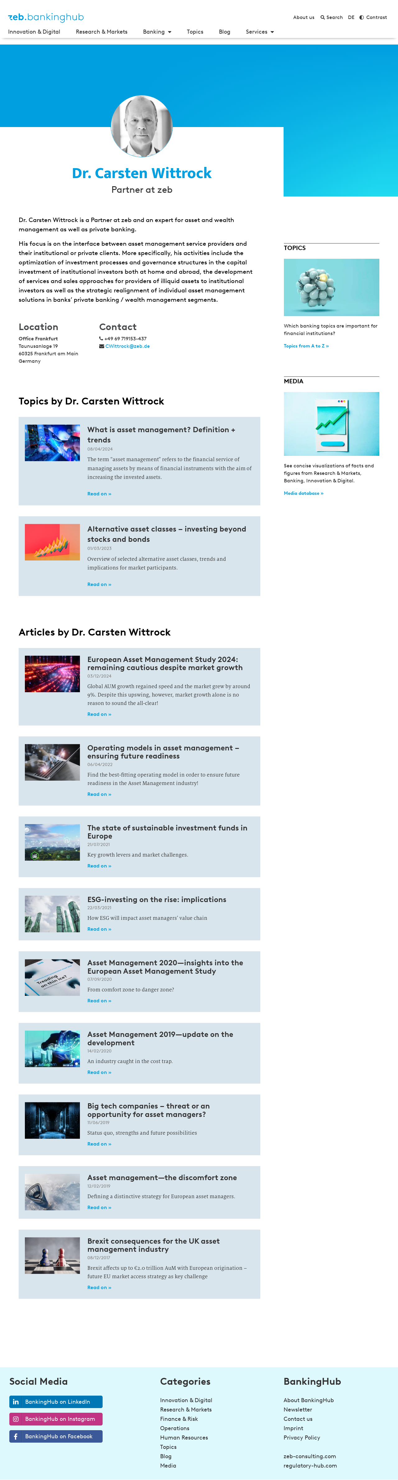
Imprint (293, 1428)
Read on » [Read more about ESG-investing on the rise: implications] (99, 929)
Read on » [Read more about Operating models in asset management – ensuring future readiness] (99, 794)
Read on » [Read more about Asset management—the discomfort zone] (99, 1207)
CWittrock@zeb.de (127, 346)
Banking (157, 32)
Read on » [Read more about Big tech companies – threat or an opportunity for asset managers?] (99, 1144)
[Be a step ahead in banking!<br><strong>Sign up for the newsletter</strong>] (283, 1463)
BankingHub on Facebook (51, 1436)
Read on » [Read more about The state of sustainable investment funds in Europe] (99, 866)
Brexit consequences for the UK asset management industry (153, 1245)
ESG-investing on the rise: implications (156, 899)
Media (168, 1465)
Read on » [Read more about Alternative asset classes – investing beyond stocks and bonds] (99, 584)
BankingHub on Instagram (52, 1419)
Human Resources (184, 1437)
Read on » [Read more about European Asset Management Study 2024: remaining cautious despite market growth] (99, 714)
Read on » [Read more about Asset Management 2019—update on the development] (99, 1072)
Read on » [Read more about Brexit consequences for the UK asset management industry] (99, 1287)
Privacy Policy (302, 1437)
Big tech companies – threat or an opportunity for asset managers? (148, 1109)
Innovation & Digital (34, 32)
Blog (224, 32)
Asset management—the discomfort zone (162, 1177)
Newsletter (298, 1409)
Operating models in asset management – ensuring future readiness (163, 751)
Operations (174, 1428)
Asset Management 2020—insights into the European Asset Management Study (165, 966)
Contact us (298, 1419)
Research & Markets (101, 32)
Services (260, 32)
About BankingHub (309, 1400)
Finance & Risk (179, 1419)
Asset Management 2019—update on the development (160, 1038)
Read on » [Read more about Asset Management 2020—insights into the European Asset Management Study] (99, 1001)
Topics (195, 32)
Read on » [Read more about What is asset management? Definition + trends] (99, 494)
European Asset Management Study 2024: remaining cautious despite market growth (165, 663)
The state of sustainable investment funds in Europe (167, 831)
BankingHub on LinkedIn (50, 1402)
